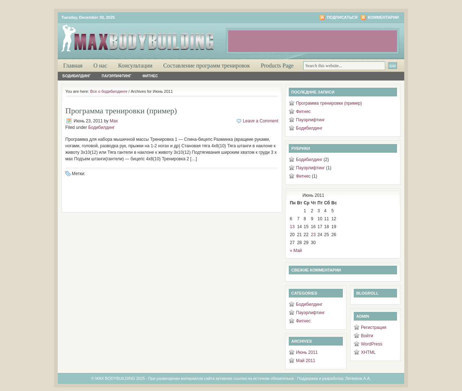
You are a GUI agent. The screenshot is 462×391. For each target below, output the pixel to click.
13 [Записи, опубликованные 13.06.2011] (292, 226)
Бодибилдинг (76, 76)
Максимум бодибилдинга (144, 36)
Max (114, 120)
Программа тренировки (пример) (121, 110)
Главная (73, 65)
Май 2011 (305, 360)
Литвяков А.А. (358, 378)
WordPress (371, 344)
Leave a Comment (260, 120)
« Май (296, 250)
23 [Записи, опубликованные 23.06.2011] (313, 234)
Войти (367, 335)
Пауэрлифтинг (116, 76)
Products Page (277, 65)
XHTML (368, 352)
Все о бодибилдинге (108, 91)
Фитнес (150, 76)
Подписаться (342, 17)
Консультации (135, 65)
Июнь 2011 (307, 352)
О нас (100, 65)
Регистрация (373, 327)
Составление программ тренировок (206, 65)
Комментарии (383, 17)
